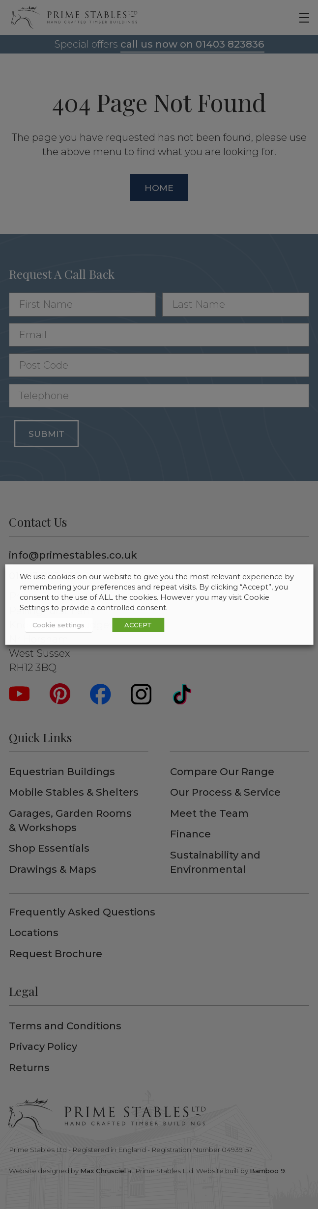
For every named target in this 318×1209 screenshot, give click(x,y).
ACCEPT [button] (138, 625)
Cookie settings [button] (58, 625)
